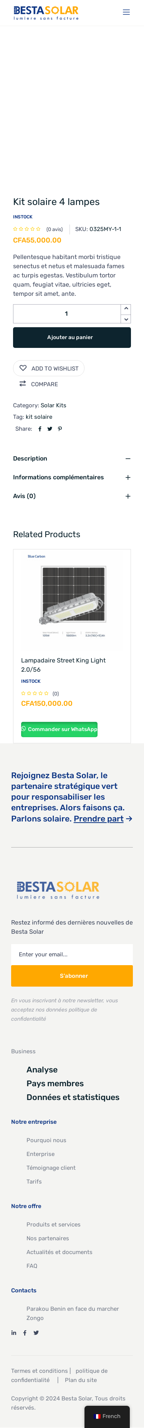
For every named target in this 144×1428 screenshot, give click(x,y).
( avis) (54, 229)
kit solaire (39, 416)
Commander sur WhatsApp (62, 729)
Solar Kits (53, 405)
